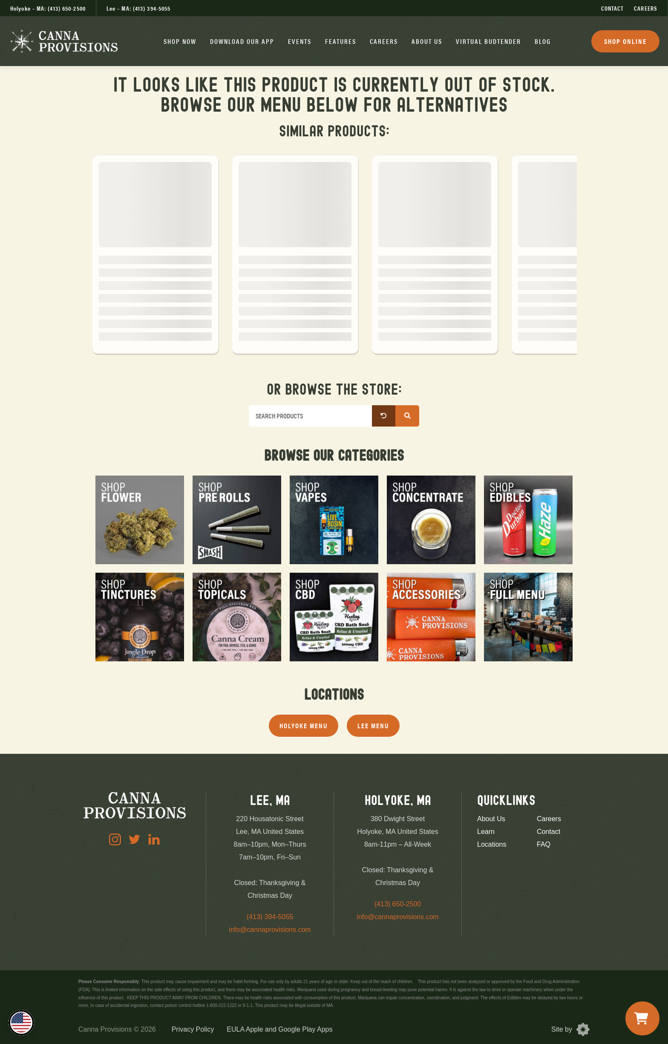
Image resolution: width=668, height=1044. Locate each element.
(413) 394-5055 (270, 916)
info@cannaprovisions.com (270, 929)
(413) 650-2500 (397, 904)
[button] (180, 41)
